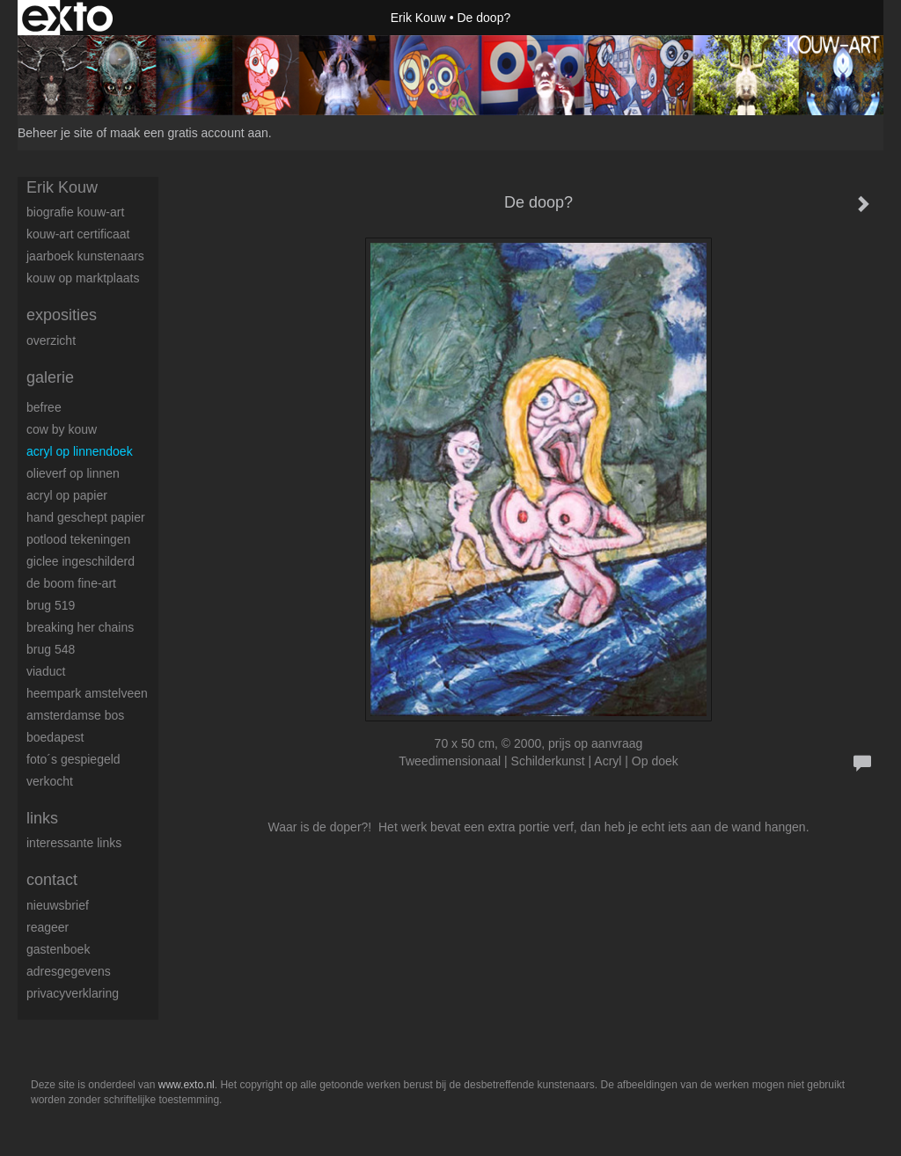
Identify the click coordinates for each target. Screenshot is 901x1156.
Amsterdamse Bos (75, 715)
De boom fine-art (71, 583)
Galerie (50, 377)
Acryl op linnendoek (79, 451)
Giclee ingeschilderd (80, 561)
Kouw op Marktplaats (82, 278)
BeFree (44, 407)
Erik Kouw (418, 18)
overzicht (51, 340)
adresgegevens (68, 971)
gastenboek (58, 949)
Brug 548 (50, 649)
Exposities (61, 315)
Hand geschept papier (85, 517)
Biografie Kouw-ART (75, 212)
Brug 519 (50, 605)
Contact (51, 880)
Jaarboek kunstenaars (85, 256)
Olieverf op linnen (73, 473)
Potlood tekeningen (78, 539)
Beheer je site (55, 133)
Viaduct (45, 671)
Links (42, 818)
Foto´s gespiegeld (73, 759)
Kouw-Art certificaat (77, 234)
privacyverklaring (72, 993)
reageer (47, 927)
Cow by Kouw (61, 429)
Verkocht (49, 781)
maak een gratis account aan (189, 133)
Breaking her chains (80, 627)
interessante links (73, 843)
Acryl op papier (66, 495)
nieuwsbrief (57, 905)
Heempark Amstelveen (87, 693)
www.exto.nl (186, 1085)
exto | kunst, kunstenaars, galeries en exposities (67, 17)
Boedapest (55, 737)
